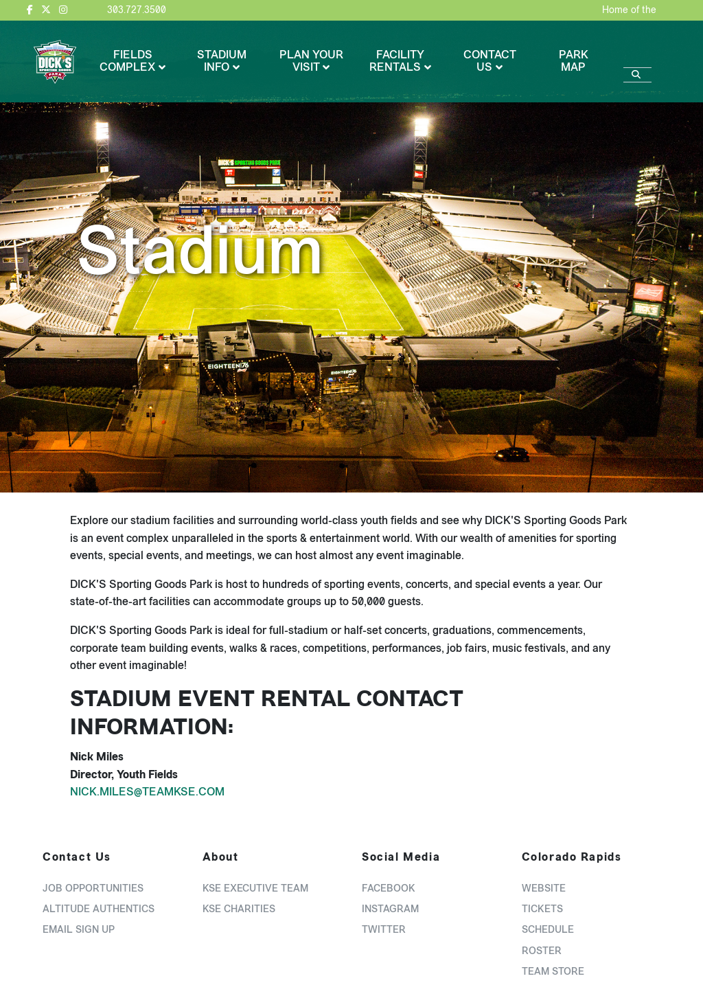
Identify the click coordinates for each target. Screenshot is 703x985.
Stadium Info (221, 61)
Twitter (384, 929)
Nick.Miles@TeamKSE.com (147, 792)
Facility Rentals (396, 61)
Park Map (573, 61)
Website (544, 888)
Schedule (548, 929)
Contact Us (489, 61)
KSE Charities (239, 909)
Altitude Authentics (98, 909)
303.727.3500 (136, 9)
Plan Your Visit (311, 61)
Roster (542, 951)
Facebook (388, 888)
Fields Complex (127, 61)
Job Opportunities (93, 888)
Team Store (553, 971)
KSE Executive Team (255, 888)
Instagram (390, 909)
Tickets (542, 909)
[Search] (637, 54)
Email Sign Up (79, 929)
